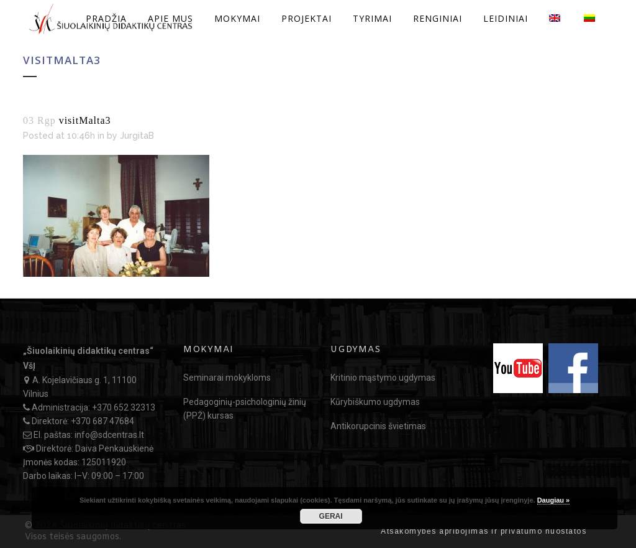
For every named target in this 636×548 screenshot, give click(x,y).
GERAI (331, 516)
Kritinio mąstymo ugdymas (382, 378)
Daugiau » (553, 500)
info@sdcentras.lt (109, 435)
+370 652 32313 (123, 407)
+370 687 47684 (102, 421)
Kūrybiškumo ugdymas (375, 402)
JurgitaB (137, 136)
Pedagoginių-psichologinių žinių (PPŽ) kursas (244, 408)
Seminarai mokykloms (227, 378)
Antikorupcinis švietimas (378, 426)
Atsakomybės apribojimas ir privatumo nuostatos (483, 531)
